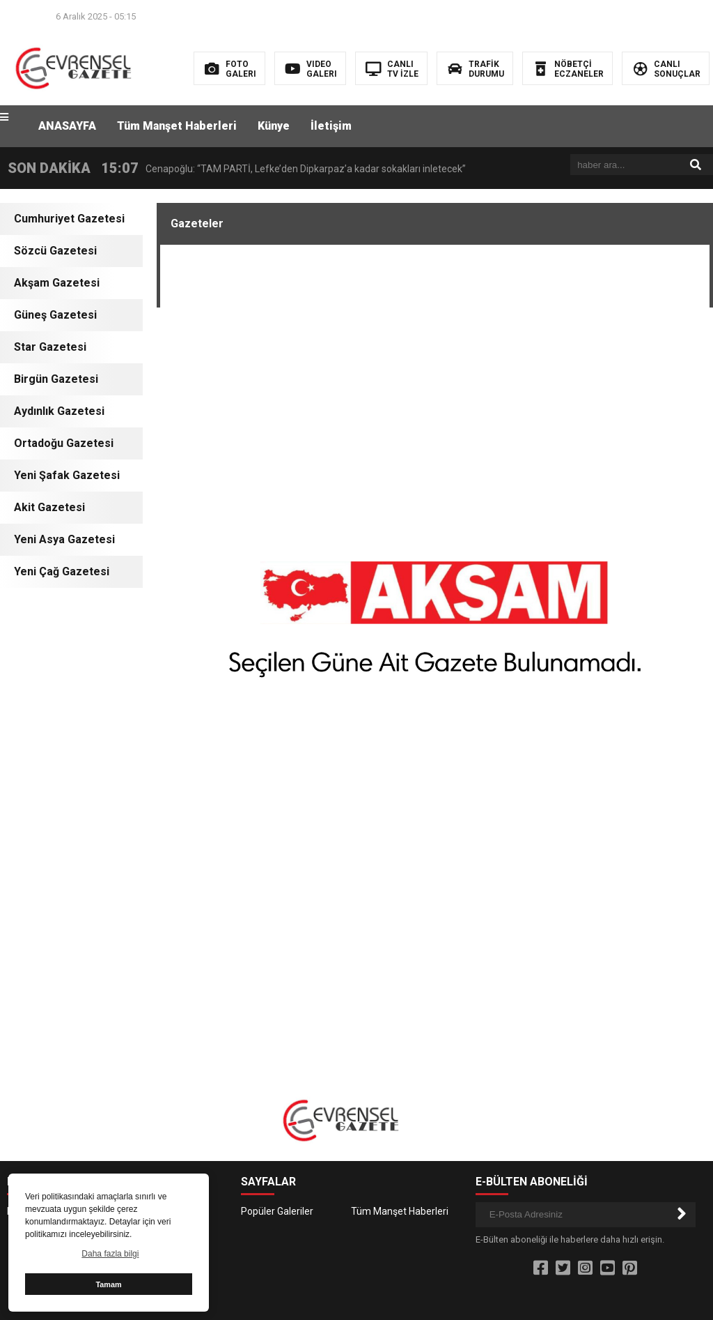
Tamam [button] (108, 1284)
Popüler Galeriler (277, 1211)
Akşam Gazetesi (57, 282)
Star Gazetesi (50, 347)
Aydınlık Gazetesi (59, 411)
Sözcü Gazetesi (55, 250)
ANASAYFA (67, 125)
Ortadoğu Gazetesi (63, 443)
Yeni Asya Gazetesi (64, 539)
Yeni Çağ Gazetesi (61, 571)
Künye (274, 125)
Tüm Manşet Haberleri (177, 125)
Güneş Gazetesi (55, 314)
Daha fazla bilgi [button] (110, 1254)
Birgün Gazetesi (56, 379)
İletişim (331, 125)
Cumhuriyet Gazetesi (69, 218)
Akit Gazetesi (49, 507)
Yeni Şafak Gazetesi (67, 475)
